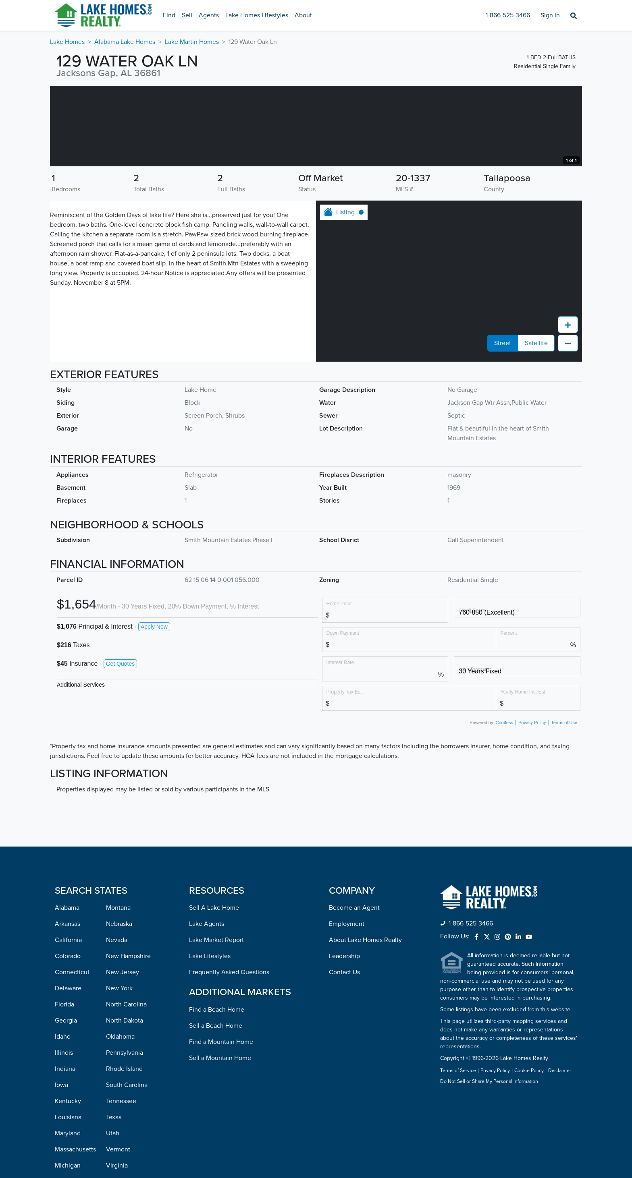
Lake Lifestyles (210, 1037)
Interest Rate (340, 742)
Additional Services (81, 765)
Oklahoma (120, 1117)
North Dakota (124, 1101)
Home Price (339, 684)
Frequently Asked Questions (229, 1053)
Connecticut (72, 1053)
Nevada (116, 1021)
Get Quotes (120, 744)
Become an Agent (354, 988)
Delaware (68, 1069)
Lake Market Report (216, 1021)
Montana (118, 988)
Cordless (504, 803)
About (303, 15)
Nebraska (119, 1004)
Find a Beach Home (216, 1090)
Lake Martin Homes (192, 42)
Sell (187, 15)
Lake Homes (67, 42)
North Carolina (126, 1085)
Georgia (66, 1101)
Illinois (64, 1133)
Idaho (63, 1117)
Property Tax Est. (344, 772)
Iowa (61, 1165)
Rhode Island (124, 1149)
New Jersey (122, 1053)
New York (119, 1069)
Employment (346, 1004)
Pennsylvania (124, 1133)
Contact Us (344, 1053)
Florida (64, 1085)
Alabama (67, 988)
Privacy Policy (532, 803)
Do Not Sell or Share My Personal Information (489, 1162)
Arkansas (67, 1004)
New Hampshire (128, 1037)
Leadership (344, 1037)
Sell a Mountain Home (220, 1139)
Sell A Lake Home (214, 988)
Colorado (68, 1037)
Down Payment (342, 713)
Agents (209, 15)
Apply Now (154, 707)
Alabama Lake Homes (124, 42)
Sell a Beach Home (215, 1106)
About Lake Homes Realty (365, 1021)
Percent (508, 713)
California (68, 1021)
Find (169, 15)
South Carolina (127, 1165)
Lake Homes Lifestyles (256, 15)
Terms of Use (564, 803)
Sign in (550, 15)
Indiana (65, 1149)
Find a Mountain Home (221, 1122)
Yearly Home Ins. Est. (523, 772)
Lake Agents (206, 1004)
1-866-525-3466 (508, 15)
